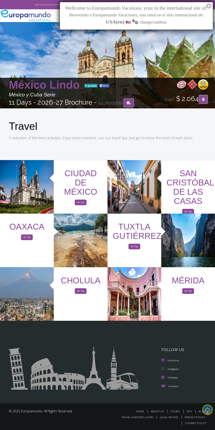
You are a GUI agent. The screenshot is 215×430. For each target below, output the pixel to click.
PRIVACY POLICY (194, 417)
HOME (142, 411)
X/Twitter (169, 377)
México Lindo (46, 85)
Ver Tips (80, 203)
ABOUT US (158, 411)
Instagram (170, 369)
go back (91, 86)
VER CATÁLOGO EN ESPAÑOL (40, 5)
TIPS (190, 411)
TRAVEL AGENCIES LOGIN (134, 417)
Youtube (169, 386)
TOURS (176, 411)
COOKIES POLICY (194, 423)
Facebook (170, 360)
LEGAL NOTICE (167, 417)
